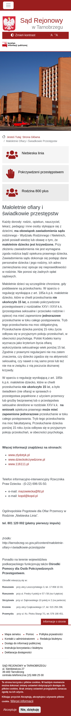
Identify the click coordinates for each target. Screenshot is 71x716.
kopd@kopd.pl (28, 496)
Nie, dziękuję (30, 711)
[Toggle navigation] (8, 5)
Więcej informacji (21, 703)
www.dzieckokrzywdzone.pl (26, 459)
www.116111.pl (18, 464)
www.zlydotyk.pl (19, 455)
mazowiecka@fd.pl (31, 491)
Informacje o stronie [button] (54, 621)
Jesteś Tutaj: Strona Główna (23, 137)
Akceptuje (9, 711)
